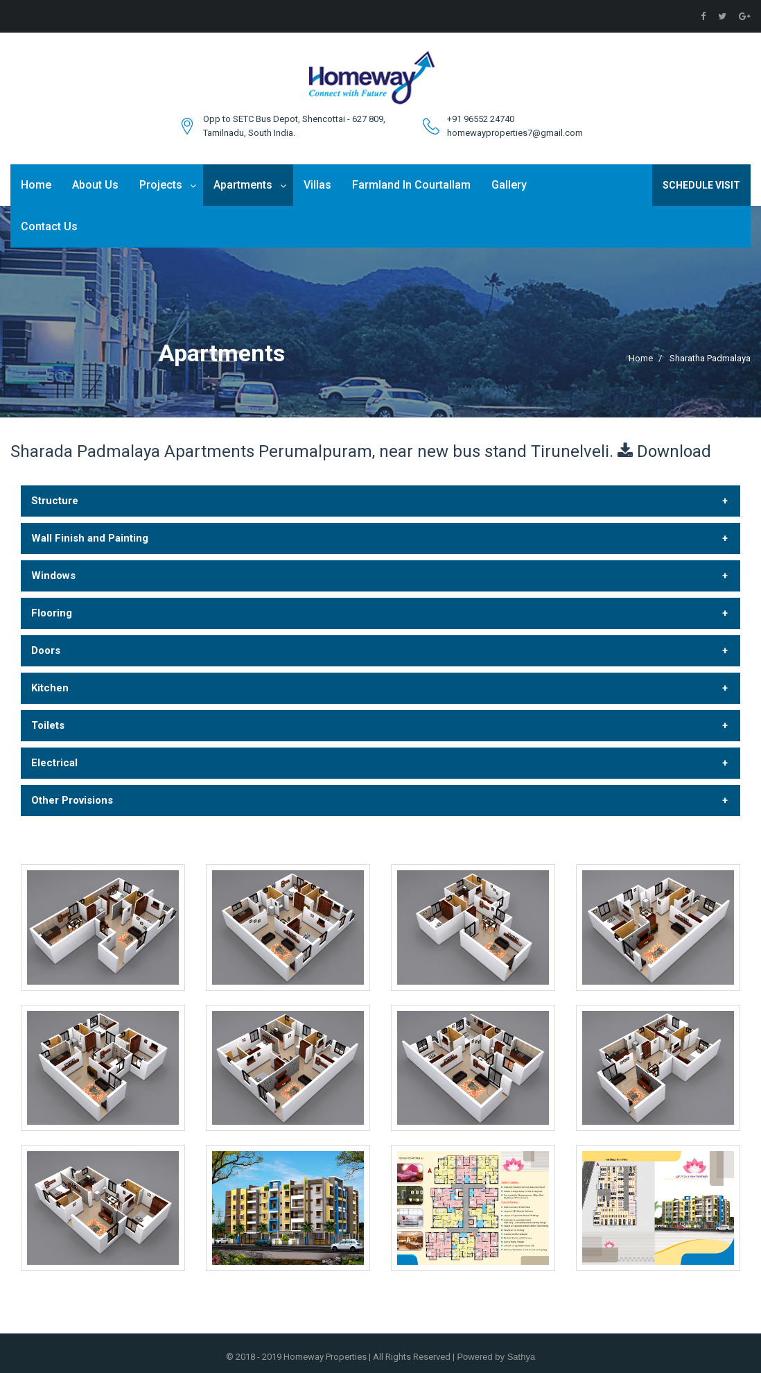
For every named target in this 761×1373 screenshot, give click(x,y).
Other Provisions (72, 800)
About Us (95, 184)
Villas (317, 184)
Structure (54, 500)
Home (36, 184)
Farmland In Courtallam (411, 184)
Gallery (509, 184)
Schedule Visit (701, 185)
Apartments (242, 184)
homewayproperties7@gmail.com (515, 133)
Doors (45, 650)
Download (674, 451)
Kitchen (50, 688)
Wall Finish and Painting (89, 538)
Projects (160, 184)
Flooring (51, 613)
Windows (53, 575)
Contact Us (49, 226)
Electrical (54, 763)
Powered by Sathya (495, 1357)
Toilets (47, 725)
